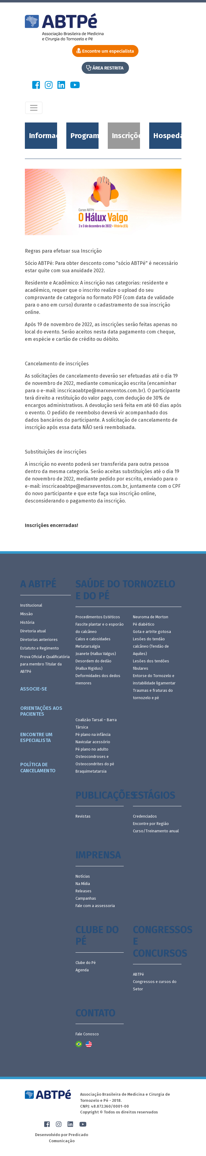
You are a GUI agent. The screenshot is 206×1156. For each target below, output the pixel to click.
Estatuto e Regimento (39, 648)
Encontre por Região (151, 823)
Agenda (82, 970)
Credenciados (145, 816)
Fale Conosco (87, 1034)
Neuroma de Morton (150, 617)
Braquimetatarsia (91, 771)
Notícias (83, 876)
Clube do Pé (86, 962)
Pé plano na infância (93, 734)
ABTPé (138, 974)
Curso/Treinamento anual (156, 831)
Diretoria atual (33, 631)
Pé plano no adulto (92, 749)
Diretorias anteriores (39, 639)
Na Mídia (83, 883)
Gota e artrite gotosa (152, 631)
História (27, 622)
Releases (83, 891)
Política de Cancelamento (38, 767)
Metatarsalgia (88, 646)
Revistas (83, 816)
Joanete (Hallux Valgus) (96, 653)
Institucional (31, 605)
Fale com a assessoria (95, 905)
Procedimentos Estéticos (98, 617)
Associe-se (33, 689)
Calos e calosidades (93, 639)
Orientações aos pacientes (41, 711)
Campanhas (86, 898)
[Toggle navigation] (33, 108)
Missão (26, 614)
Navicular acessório (93, 742)
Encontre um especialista (36, 737)
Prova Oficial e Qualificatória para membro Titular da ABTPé (45, 664)
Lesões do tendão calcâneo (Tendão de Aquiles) (151, 646)
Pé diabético (143, 624)
